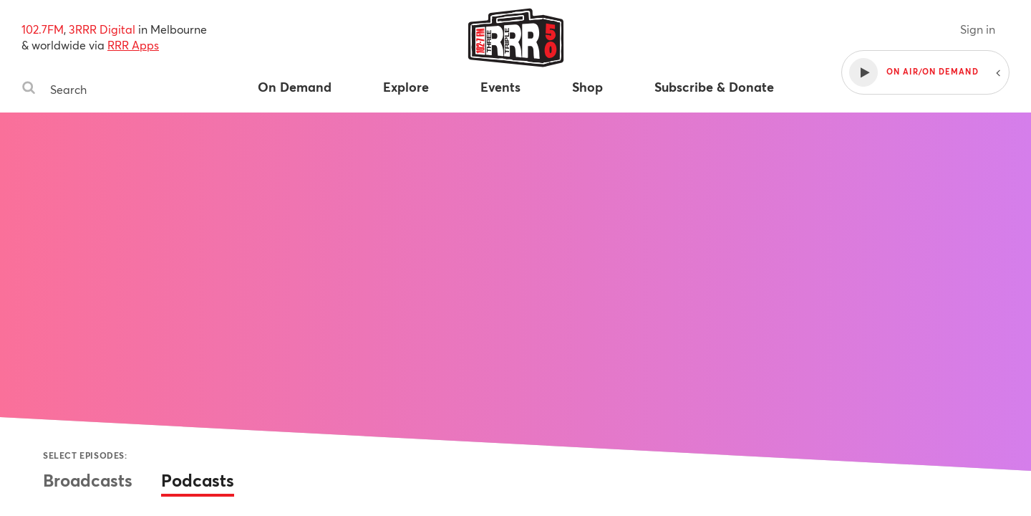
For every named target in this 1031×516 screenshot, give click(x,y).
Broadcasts (87, 480)
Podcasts (197, 480)
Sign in (977, 29)
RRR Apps (133, 44)
